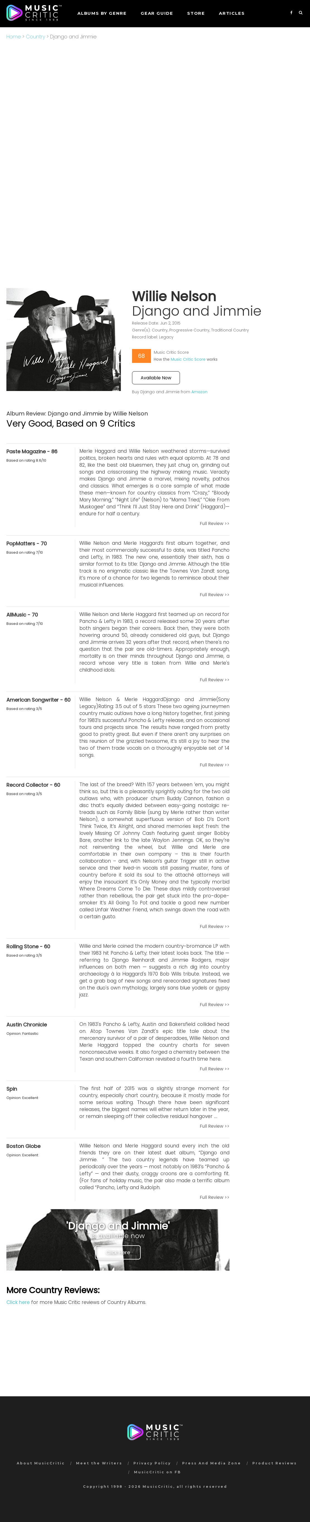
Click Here (118, 1252)
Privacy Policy (152, 1463)
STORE (196, 13)
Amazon (199, 392)
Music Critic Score (188, 359)
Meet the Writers (99, 1463)
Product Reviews (274, 1463)
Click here (18, 1302)
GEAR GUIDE (157, 13)
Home (13, 36)
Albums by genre (102, 13)
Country (35, 36)
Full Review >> (215, 523)
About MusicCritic (41, 1463)
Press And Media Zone (211, 1463)
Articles (232, 13)
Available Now (156, 378)
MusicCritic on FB (157, 1472)
